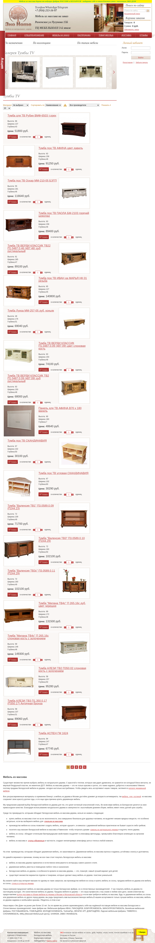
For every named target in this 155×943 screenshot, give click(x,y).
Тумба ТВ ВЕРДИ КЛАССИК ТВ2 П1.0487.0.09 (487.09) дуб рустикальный (28, 378)
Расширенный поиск (132, 14)
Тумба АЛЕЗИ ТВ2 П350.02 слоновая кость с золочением (62, 669)
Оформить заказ (131, 30)
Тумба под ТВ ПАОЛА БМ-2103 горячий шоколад (64, 214)
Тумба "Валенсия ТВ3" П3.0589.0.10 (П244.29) (62, 539)
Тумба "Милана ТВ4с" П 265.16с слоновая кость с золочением (28, 637)
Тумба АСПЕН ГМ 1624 (53, 733)
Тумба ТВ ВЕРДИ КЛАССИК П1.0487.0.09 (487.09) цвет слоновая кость (62, 346)
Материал (7, 105)
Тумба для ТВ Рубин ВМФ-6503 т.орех (32, 115)
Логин (124, 48)
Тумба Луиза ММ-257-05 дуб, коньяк (31, 310)
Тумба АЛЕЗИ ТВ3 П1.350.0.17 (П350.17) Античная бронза (27, 702)
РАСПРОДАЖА (84, 35)
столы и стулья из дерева (23, 883)
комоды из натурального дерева (104, 830)
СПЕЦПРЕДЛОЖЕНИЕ (34, 35)
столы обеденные (36, 841)
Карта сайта (52, 941)
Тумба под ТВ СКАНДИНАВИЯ (27, 440)
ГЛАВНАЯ (12, 35)
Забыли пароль (142, 62)
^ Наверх (141, 932)
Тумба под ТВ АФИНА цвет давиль (61, 148)
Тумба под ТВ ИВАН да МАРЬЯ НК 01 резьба (63, 279)
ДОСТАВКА (126, 35)
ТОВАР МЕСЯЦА (106, 35)
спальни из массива (53, 821)
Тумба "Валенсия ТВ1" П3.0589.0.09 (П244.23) (31, 507)
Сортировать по (37, 105)
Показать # (106, 105)
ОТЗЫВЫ (144, 35)
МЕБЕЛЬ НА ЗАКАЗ (60, 35)
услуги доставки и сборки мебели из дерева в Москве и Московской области (49, 894)
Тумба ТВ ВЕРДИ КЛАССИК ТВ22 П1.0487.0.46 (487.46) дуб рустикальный (29, 248)
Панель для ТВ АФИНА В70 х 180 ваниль (60, 409)
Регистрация (128, 62)
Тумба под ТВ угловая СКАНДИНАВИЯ (63, 473)
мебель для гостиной (131, 796)
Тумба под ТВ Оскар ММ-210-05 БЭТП (32, 180)
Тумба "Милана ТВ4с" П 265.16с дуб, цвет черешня (62, 604)
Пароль (125, 52)
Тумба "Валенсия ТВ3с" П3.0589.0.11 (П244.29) (31, 572)
